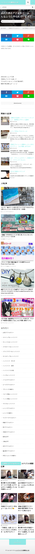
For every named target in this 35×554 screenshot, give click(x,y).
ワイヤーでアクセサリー (9, 295)
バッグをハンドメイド (9, 375)
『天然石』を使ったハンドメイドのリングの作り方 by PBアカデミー (9, 530)
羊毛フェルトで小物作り (9, 455)
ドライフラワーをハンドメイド (11, 351)
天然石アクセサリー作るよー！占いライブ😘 (9, 507)
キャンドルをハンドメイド (10, 342)
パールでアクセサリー (9, 380)
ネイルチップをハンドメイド (11, 356)
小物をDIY (5, 441)
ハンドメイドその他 (8, 370)
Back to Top (17, 542)
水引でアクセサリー (8, 446)
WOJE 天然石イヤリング (17, 171)
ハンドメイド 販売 (8, 365)
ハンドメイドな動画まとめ (22, 550)
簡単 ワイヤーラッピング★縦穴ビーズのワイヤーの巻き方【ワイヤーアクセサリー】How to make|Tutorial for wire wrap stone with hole (17, 291)
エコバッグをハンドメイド (10, 337)
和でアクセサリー (8, 427)
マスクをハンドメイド (8, 322)
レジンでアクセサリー (8, 211)
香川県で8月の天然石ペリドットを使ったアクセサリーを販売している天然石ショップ (26, 531)
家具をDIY (5, 436)
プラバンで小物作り (8, 389)
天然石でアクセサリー (17, 21)
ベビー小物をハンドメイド (10, 394)
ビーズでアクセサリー (9, 384)
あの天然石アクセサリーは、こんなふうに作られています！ (26, 485)
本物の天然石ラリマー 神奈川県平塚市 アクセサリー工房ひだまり (25, 508)
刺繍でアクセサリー (8, 239)
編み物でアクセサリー (9, 451)
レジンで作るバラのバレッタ (18, 131)
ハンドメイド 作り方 (9, 361)
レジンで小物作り (8, 413)
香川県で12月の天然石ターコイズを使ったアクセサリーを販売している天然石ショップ (9, 486)
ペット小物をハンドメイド (9, 266)
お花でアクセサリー (8, 332)
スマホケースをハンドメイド (11, 346)
